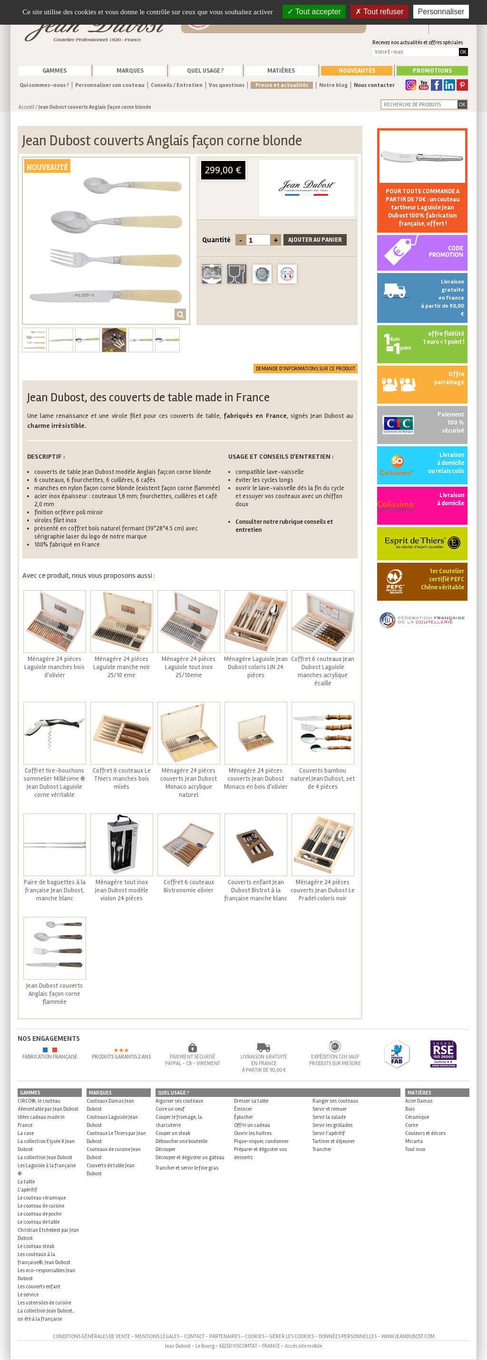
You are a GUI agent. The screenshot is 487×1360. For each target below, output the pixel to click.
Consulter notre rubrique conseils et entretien (284, 526)
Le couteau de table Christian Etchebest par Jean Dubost (48, 1230)
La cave (26, 1133)
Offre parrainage (449, 378)
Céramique (417, 1117)
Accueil (26, 107)
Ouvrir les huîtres (253, 1133)
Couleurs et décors (425, 1133)
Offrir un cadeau (252, 1125)
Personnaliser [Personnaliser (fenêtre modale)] (441, 12)
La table (26, 1182)
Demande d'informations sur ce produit (305, 369)
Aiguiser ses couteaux (179, 1101)
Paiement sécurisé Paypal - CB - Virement (192, 1060)
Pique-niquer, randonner (261, 1141)
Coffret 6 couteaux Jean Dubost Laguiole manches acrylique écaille (322, 671)
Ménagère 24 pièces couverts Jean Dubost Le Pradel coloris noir (323, 890)
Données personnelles (348, 1336)
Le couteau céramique (42, 1198)
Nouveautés (357, 71)
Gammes (54, 71)
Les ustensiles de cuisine (44, 1303)
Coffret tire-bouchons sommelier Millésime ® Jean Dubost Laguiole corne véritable (54, 783)
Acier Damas (418, 1101)
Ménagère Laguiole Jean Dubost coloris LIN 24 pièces (256, 667)
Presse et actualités (281, 85)
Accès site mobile (303, 1346)
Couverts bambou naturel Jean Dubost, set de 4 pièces (323, 779)
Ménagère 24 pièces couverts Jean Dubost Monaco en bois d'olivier (256, 779)
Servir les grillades (332, 1125)
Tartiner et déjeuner (333, 1141)
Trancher (321, 1149)
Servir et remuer (329, 1109)
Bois (410, 1109)
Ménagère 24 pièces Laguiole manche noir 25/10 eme (121, 667)
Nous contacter (374, 85)
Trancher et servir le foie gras (187, 1168)
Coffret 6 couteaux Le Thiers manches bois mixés (122, 779)
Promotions (432, 71)
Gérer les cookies (291, 1336)
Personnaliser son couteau (110, 85)
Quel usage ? (205, 71)
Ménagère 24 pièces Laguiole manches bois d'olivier (54, 667)
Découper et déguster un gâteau (190, 1157)
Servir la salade (329, 1117)
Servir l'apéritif (328, 1133)
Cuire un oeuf (170, 1109)
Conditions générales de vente (91, 1336)
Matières (281, 71)
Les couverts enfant (39, 1287)
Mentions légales (157, 1336)
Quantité (216, 240)
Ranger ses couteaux (335, 1101)
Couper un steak (173, 1133)
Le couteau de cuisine (41, 1206)
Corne (411, 1125)
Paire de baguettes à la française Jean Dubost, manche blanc (55, 890)
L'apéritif (27, 1190)
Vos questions (226, 85)
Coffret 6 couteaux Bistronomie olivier (189, 886)
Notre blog (333, 85)
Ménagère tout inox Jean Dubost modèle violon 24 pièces (121, 890)
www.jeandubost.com (408, 1336)
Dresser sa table (251, 1101)
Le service (28, 1295)
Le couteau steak (36, 1246)
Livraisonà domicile (450, 499)
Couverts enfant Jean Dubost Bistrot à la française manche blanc (255, 890)
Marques (130, 71)
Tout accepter (314, 12)
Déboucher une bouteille (181, 1141)
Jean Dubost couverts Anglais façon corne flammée (54, 994)
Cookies (254, 1336)
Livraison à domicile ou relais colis (446, 463)
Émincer (243, 1109)
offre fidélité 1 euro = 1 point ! (443, 338)
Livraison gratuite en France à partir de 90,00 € (442, 298)
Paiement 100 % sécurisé (451, 422)
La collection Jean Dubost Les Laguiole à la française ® (47, 1165)
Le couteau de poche (39, 1214)
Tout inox (415, 1149)
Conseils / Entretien (177, 85)
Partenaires (224, 1336)
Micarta (414, 1141)
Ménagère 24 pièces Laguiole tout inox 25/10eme (188, 667)
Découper (165, 1149)
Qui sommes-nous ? (44, 85)
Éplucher (243, 1117)
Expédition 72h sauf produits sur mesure (335, 1060)
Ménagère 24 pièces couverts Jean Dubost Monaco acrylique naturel (188, 783)
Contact (194, 1336)
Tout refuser (379, 12)
